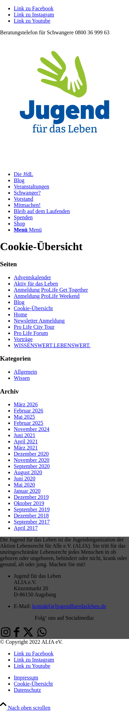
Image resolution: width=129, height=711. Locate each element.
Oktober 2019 (29, 503)
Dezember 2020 (31, 454)
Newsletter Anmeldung (39, 321)
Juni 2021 (24, 435)
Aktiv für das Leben (36, 284)
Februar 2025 (28, 423)
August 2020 (28, 472)
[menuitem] (71, 174)
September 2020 (32, 466)
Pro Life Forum (31, 333)
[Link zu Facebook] (34, 8)
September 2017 (32, 522)
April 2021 (26, 441)
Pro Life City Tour (34, 327)
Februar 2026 (28, 410)
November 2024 (32, 429)
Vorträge (23, 339)
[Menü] (28, 230)
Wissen (22, 378)
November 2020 (32, 460)
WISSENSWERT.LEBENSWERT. (52, 345)
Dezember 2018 (31, 515)
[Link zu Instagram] (34, 15)
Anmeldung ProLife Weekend (46, 296)
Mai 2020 (24, 485)
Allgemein (25, 372)
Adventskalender (32, 277)
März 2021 (26, 448)
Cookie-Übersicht (33, 308)
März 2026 (26, 404)
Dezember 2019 (31, 497)
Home (20, 314)
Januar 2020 (27, 491)
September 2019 (32, 509)
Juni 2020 (24, 478)
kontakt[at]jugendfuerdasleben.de (69, 606)
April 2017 (26, 528)
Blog (19, 302)
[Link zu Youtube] (32, 21)
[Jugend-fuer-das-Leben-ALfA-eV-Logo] (64, 162)
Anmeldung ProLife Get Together (51, 290)
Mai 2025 (24, 417)
